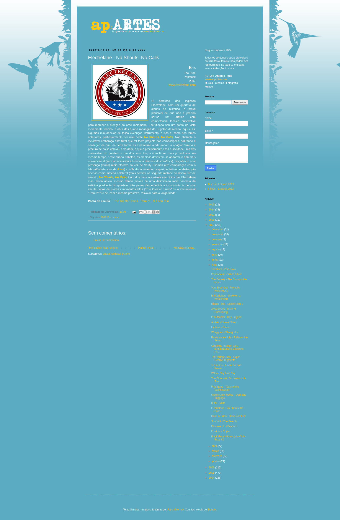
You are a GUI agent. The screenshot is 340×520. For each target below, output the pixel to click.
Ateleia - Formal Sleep (224, 322)
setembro (217, 244)
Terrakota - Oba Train (223, 269)
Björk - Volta (218, 402)
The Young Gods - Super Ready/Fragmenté (225, 358)
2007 (103, 217)
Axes (120, 169)
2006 (212, 467)
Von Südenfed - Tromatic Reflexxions (225, 289)
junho (215, 259)
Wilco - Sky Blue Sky (223, 373)
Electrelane (113, 217)
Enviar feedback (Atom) (116, 253)
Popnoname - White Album (226, 274)
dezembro (218, 229)
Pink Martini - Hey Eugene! (226, 317)
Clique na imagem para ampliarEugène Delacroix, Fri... (227, 349)
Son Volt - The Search (224, 421)
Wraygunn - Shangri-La (224, 332)
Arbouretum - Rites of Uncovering (223, 311)
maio (215, 264)
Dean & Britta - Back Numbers (228, 416)
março (216, 451)
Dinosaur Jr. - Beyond (223, 426)
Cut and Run (161, 201)
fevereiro (217, 456)
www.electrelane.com (182, 84)
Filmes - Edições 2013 (221, 188)
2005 (212, 472)
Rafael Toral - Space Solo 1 (227, 303)
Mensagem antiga (184, 247)
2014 (212, 209)
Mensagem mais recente (103, 247)
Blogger (212, 509)
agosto (216, 249)
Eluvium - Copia (220, 431)
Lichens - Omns (220, 327)
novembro (218, 234)
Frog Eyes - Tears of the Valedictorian (225, 388)
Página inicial (146, 247)
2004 (212, 477)
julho (215, 254)
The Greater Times (126, 201)
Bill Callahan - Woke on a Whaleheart (225, 297)
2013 (212, 214)
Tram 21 (145, 201)
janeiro (216, 461)
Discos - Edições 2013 (221, 184)
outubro (216, 239)
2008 (212, 219)
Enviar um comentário (106, 240)
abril (214, 446)
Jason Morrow (175, 509)
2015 (212, 204)
